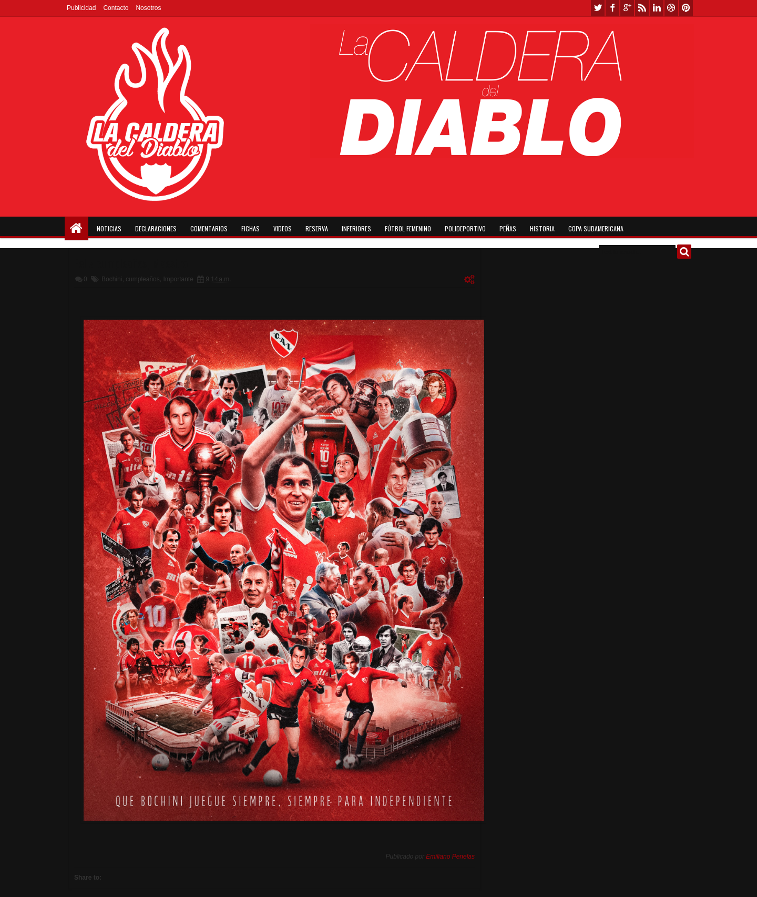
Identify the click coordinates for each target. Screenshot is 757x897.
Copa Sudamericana (595, 228)
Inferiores (356, 228)
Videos (282, 228)
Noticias (109, 228)
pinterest (686, 8)
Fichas (250, 228)
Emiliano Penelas (450, 856)
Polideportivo (465, 228)
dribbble (671, 8)
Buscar (684, 251)
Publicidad (81, 8)
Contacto (115, 8)
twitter (598, 8)
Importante (178, 279)
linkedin (656, 8)
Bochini (111, 279)
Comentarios (209, 228)
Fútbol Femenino (408, 228)
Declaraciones (156, 228)
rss (642, 8)
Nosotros (148, 8)
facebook (612, 8)
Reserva (316, 228)
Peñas (507, 228)
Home (76, 228)
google (627, 8)
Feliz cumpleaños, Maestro (131, 263)
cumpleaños (143, 279)
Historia (542, 228)
